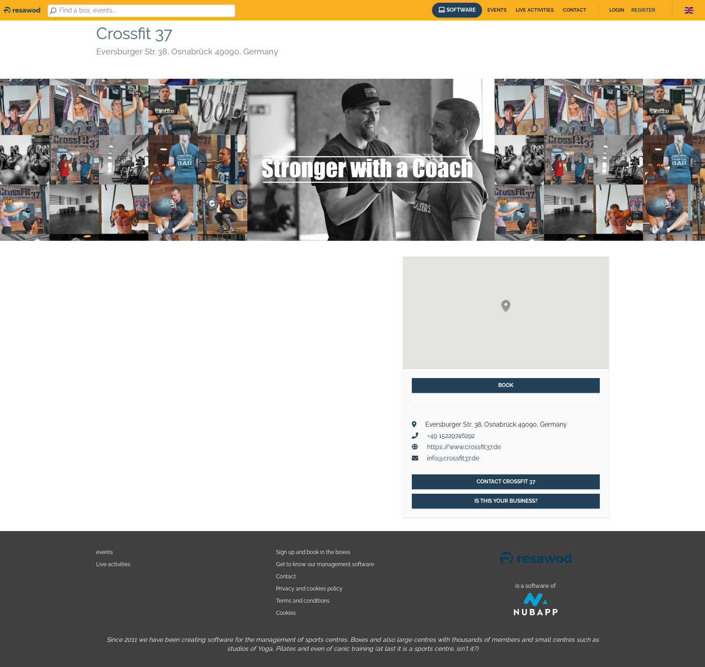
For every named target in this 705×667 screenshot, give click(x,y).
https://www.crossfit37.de (464, 447)
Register (643, 10)
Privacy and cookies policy (309, 588)
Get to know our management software (325, 564)
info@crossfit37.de (453, 458)
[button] (506, 306)
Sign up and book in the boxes (313, 552)
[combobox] (145, 11)
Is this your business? (506, 501)
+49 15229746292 (451, 435)
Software (457, 10)
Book (505, 385)
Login (616, 10)
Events (497, 10)
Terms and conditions (303, 600)
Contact (574, 10)
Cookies (286, 612)
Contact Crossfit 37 (506, 481)
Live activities (535, 10)
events (104, 552)
